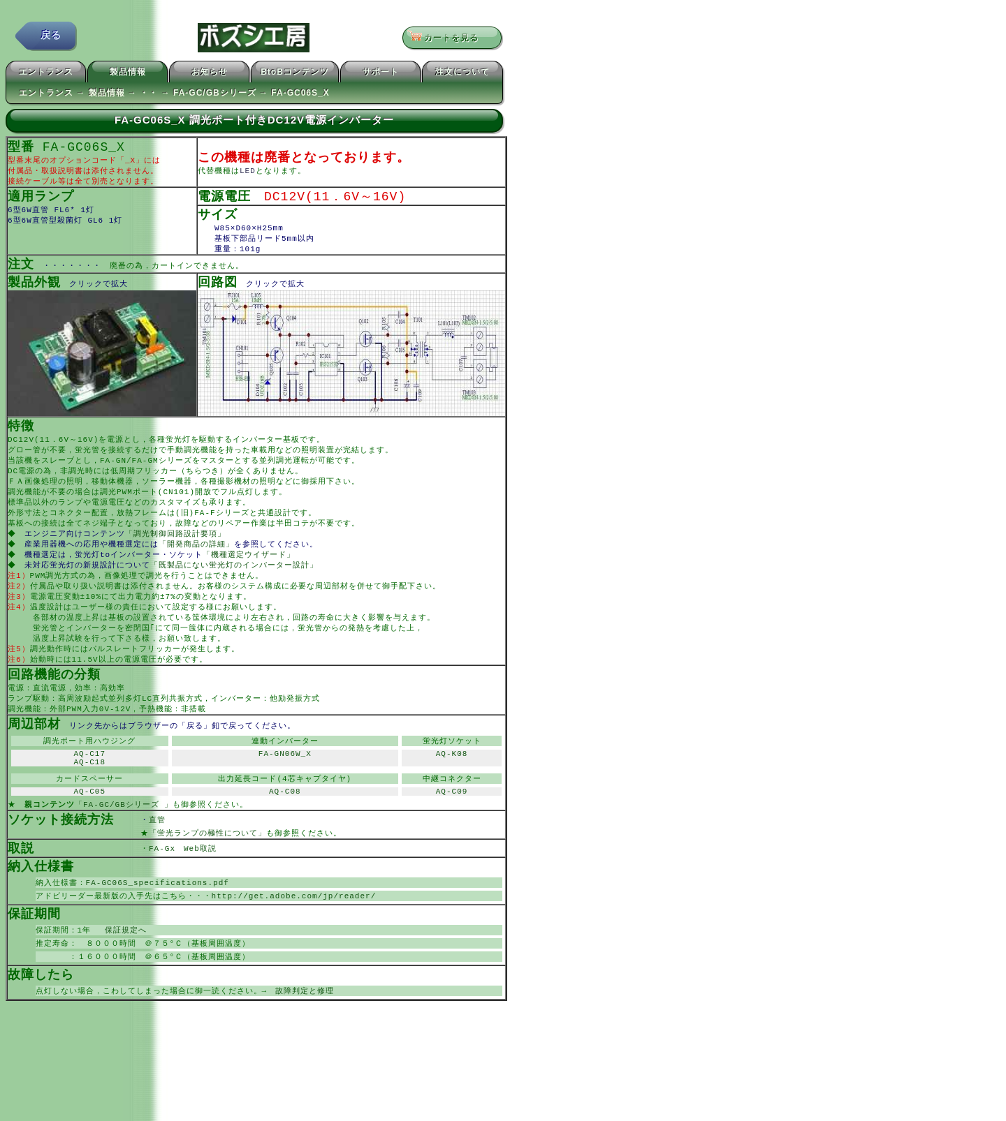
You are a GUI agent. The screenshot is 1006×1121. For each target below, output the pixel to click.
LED (248, 174)
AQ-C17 (89, 785)
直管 (178, 857)
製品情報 (128, 74)
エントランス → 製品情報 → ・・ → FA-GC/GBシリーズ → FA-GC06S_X (174, 95)
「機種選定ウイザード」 (250, 572)
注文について (462, 74)
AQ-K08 (452, 785)
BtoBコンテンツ (295, 74)
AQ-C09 (452, 827)
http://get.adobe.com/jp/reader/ (294, 937)
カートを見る (447, 38)
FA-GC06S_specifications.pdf (157, 923)
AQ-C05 (89, 827)
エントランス (46, 74)
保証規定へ (121, 972)
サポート (381, 74)
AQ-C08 (285, 827)
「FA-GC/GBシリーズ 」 (124, 841)
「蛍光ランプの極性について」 (207, 871)
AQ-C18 (89, 795)
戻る (51, 38)
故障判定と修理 (304, 1036)
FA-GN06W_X (285, 785)
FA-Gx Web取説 (183, 887)
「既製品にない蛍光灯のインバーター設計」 (235, 584)
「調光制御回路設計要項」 (176, 550)
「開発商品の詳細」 (197, 561)
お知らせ (209, 74)
